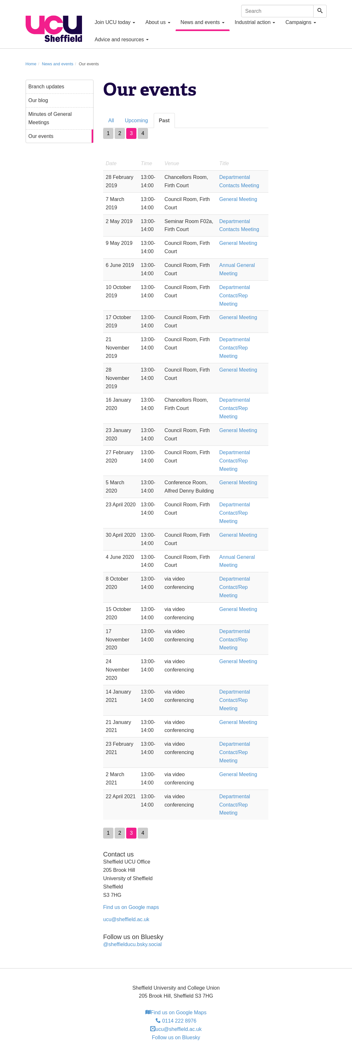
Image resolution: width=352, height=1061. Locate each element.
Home (31, 63)
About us (157, 22)
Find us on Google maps (131, 907)
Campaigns (300, 22)
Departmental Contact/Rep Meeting (234, 296)
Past (164, 120)
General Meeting (238, 199)
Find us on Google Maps (175, 1012)
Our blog (38, 100)
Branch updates (46, 86)
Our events (41, 136)
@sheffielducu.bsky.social (132, 944)
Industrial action (255, 22)
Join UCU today (115, 22)
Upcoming (136, 120)
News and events (203, 22)
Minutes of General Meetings (50, 118)
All (111, 120)
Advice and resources (122, 39)
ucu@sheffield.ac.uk (126, 919)
